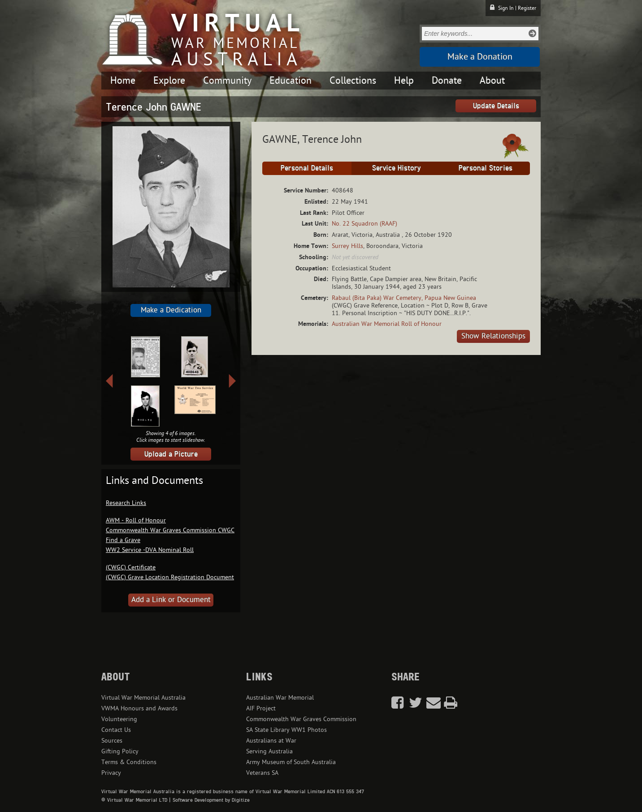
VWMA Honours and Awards (139, 708)
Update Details (496, 105)
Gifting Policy (120, 751)
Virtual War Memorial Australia (143, 697)
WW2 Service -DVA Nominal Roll (150, 550)
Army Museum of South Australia (291, 762)
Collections (353, 80)
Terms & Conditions (128, 762)
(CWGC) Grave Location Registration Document (170, 577)
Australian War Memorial (280, 697)
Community (227, 80)
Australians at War (271, 740)
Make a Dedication (171, 310)
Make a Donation (479, 56)
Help (404, 80)
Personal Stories (485, 167)
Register (527, 8)
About (492, 80)
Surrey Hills (347, 246)
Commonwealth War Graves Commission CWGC (170, 530)
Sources (111, 740)
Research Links (126, 503)
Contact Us (116, 730)
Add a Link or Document (171, 599)
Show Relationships (493, 336)
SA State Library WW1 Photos (286, 730)
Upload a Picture (171, 453)
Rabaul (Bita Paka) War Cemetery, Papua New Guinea (404, 298)
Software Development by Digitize (211, 800)
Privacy (111, 773)
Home (122, 80)
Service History (396, 167)
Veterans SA (262, 773)
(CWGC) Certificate (131, 567)
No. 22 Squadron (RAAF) (364, 223)
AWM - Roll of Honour (136, 520)
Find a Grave (123, 540)
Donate (447, 80)
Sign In (506, 8)
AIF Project (261, 708)
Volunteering (119, 719)
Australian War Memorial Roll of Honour (387, 324)
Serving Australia (269, 751)
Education (290, 80)
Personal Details (307, 167)
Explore (169, 80)
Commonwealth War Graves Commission (301, 719)
